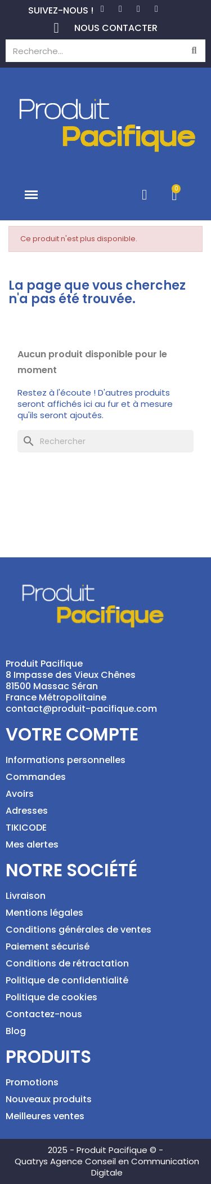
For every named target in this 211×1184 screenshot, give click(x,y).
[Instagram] (138, 9)
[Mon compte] (144, 194)
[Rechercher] (105, 441)
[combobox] (89, 50)
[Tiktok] (156, 9)
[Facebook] (102, 9)
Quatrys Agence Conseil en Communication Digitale (107, 1166)
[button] (31, 195)
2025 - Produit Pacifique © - (105, 1150)
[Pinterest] (120, 9)
